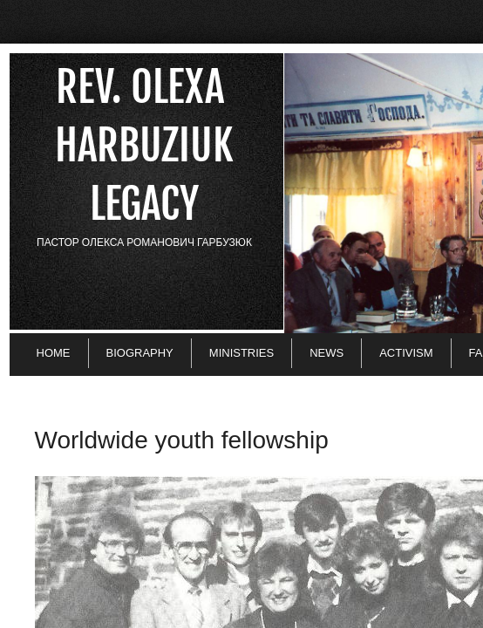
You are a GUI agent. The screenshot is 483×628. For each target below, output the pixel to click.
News (327, 352)
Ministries (241, 352)
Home (54, 352)
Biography (139, 352)
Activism (405, 352)
